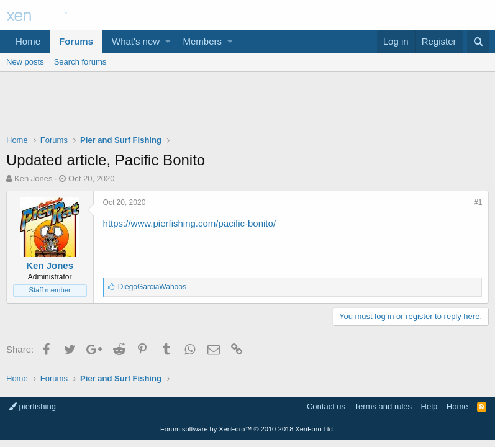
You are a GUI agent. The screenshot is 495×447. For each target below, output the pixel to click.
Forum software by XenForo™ (247, 429)
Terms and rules (383, 406)
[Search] (478, 41)
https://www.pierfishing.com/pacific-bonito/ (189, 223)
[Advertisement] (247, 106)
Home (28, 41)
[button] (168, 41)
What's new (136, 41)
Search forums (80, 61)
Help (429, 406)
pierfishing (32, 406)
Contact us (326, 406)
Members (202, 41)
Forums (76, 41)
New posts (25, 61)
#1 (478, 202)
